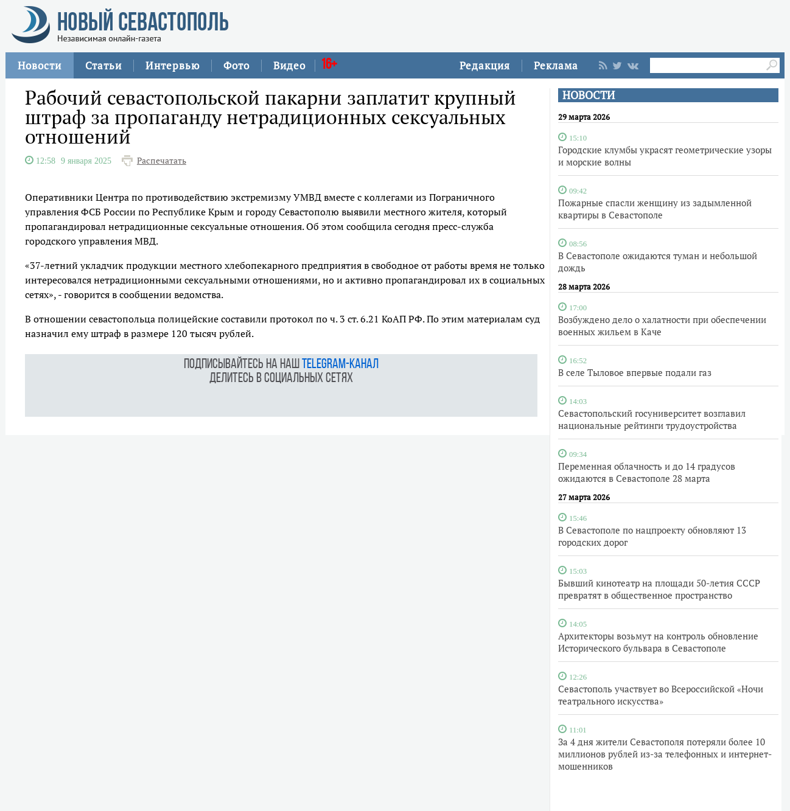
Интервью (172, 65)
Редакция (485, 65)
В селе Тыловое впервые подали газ (634, 372)
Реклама (556, 65)
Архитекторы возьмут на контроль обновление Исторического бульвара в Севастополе (658, 642)
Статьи (103, 65)
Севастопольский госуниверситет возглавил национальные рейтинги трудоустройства (652, 419)
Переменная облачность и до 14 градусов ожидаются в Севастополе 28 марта (646, 472)
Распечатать (161, 160)
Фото (236, 65)
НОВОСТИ (588, 95)
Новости (39, 65)
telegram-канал (340, 365)
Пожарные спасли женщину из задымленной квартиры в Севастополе (655, 209)
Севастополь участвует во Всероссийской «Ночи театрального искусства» (660, 695)
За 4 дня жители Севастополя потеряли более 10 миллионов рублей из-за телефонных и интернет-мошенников (665, 754)
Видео (289, 65)
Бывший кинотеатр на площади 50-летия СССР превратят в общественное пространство (659, 589)
